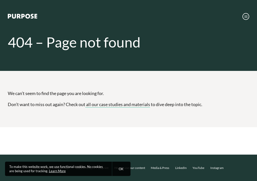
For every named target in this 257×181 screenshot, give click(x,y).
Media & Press (160, 168)
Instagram (217, 168)
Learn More (57, 171)
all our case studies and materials (117, 104)
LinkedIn (181, 168)
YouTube (198, 168)
